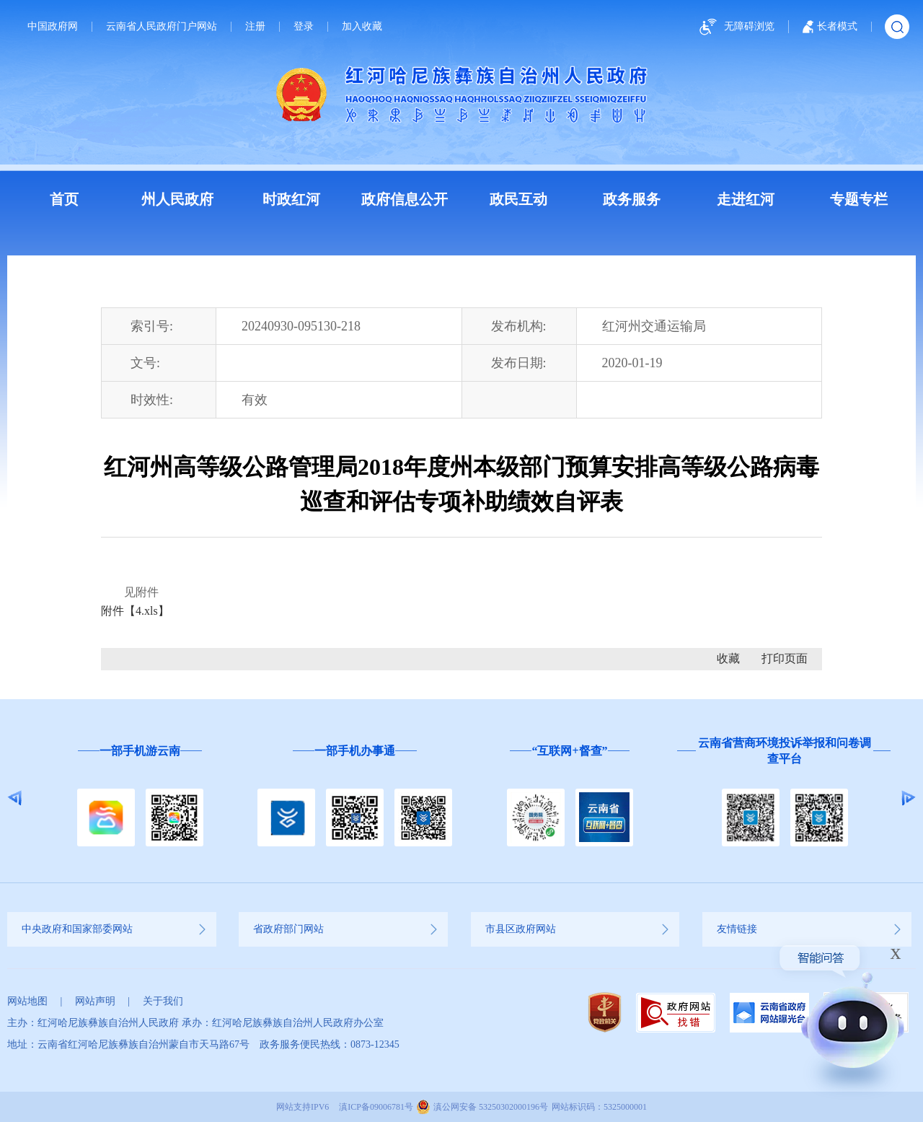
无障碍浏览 (734, 27)
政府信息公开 (404, 199)
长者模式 (830, 26)
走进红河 (745, 199)
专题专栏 (859, 199)
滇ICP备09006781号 (376, 1107)
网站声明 (95, 1001)
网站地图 (27, 1001)
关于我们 (163, 1001)
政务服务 (632, 199)
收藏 (728, 658)
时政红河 (291, 199)
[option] (139, 798)
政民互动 (518, 199)
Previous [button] (14, 798)
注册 (255, 27)
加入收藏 (362, 27)
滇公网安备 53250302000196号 (490, 1107)
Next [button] (908, 798)
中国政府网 (52, 27)
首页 (64, 199)
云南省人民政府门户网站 (161, 27)
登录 (303, 27)
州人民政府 (177, 199)
